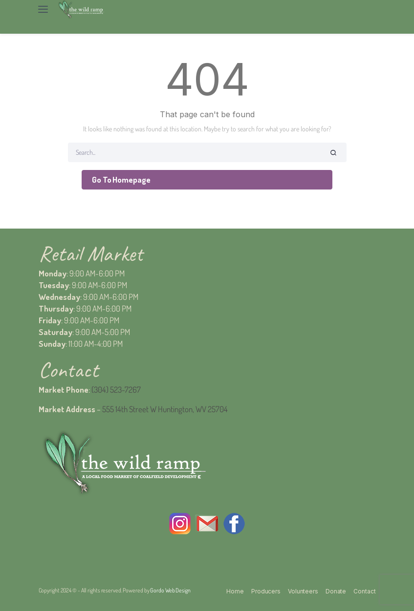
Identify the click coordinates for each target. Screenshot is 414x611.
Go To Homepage (121, 179)
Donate (336, 591)
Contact (364, 591)
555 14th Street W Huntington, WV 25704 (165, 409)
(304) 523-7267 (116, 389)
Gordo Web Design (170, 590)
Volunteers (303, 591)
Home (235, 591)
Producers (266, 591)
